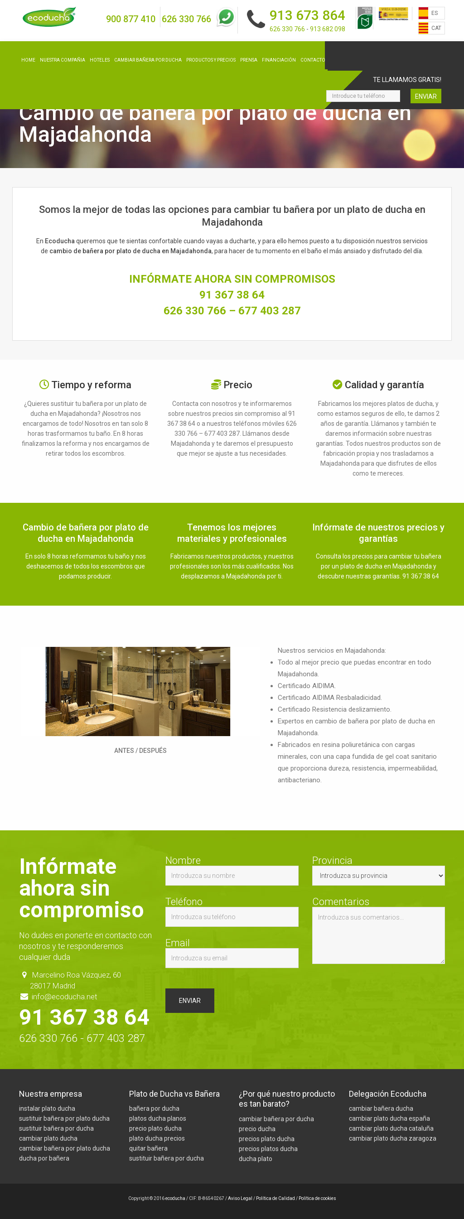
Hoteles (100, 60)
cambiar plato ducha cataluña (391, 1128)
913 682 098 (327, 29)
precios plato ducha (267, 1138)
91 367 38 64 (232, 295)
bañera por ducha (154, 1108)
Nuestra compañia (62, 60)
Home (28, 60)
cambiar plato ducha (48, 1138)
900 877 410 (130, 19)
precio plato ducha (155, 1128)
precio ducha (257, 1128)
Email (231, 953)
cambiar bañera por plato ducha (64, 1148)
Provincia (378, 871)
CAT (436, 28)
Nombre (231, 871)
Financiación (279, 60)
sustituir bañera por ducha (56, 1128)
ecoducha (175, 1198)
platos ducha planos (157, 1118)
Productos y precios (211, 60)
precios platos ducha (268, 1148)
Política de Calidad (275, 1198)
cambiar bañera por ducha (276, 1119)
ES (434, 13)
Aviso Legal (240, 1198)
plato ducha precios (157, 1138)
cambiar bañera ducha (381, 1108)
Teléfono (231, 912)
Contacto (312, 60)
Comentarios (378, 930)
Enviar (426, 96)
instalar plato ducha (47, 1108)
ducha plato (255, 1158)
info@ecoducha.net (64, 996)
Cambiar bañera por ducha (148, 60)
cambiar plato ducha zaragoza (392, 1138)
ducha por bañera (44, 1158)
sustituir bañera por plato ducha (64, 1118)
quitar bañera (148, 1148)
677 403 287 (269, 310)
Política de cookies (317, 1198)
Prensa (248, 60)
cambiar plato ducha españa (389, 1118)
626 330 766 (186, 19)
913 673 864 (307, 15)
